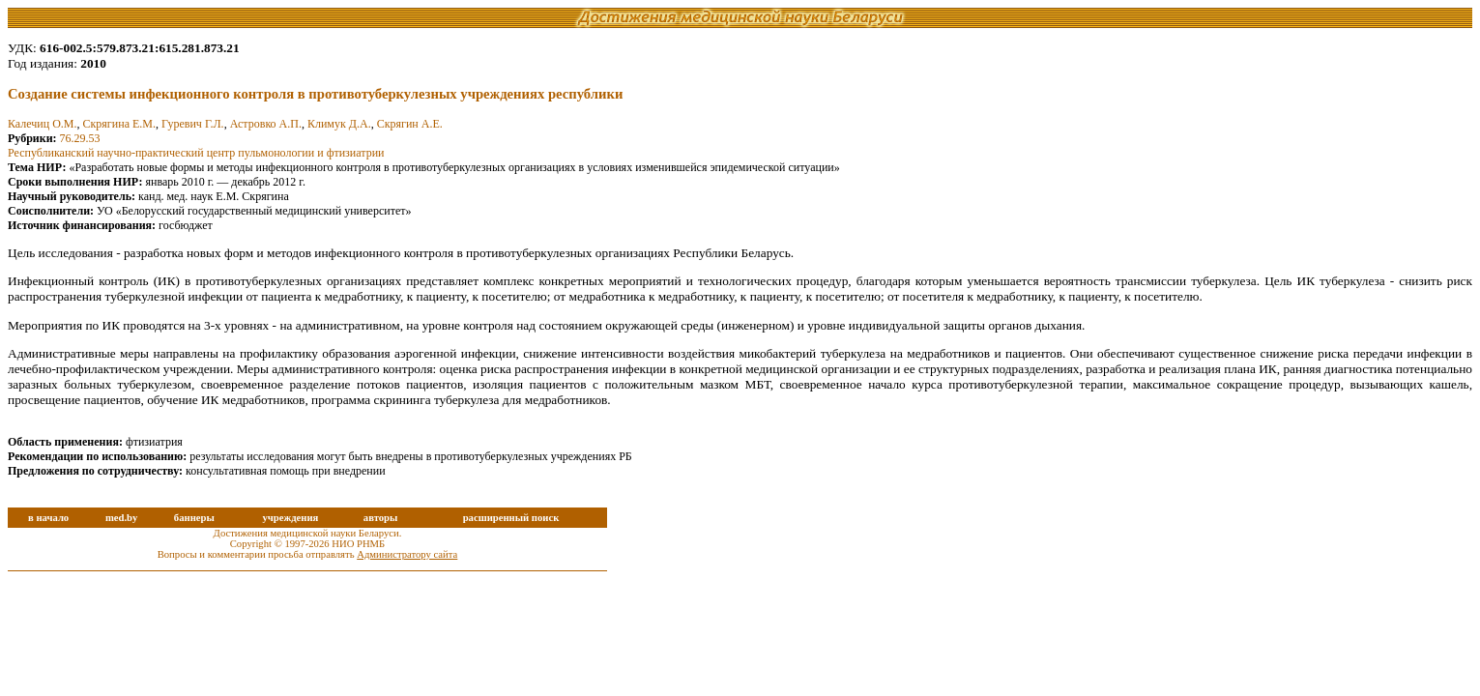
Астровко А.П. (266, 123)
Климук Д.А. (339, 123)
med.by (121, 517)
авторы (380, 517)
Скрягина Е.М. (119, 123)
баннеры (194, 517)
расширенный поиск (511, 517)
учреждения (290, 517)
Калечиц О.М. (42, 123)
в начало (48, 517)
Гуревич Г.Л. (192, 123)
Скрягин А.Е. (410, 123)
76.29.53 (80, 138)
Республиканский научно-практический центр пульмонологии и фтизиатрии (196, 153)
